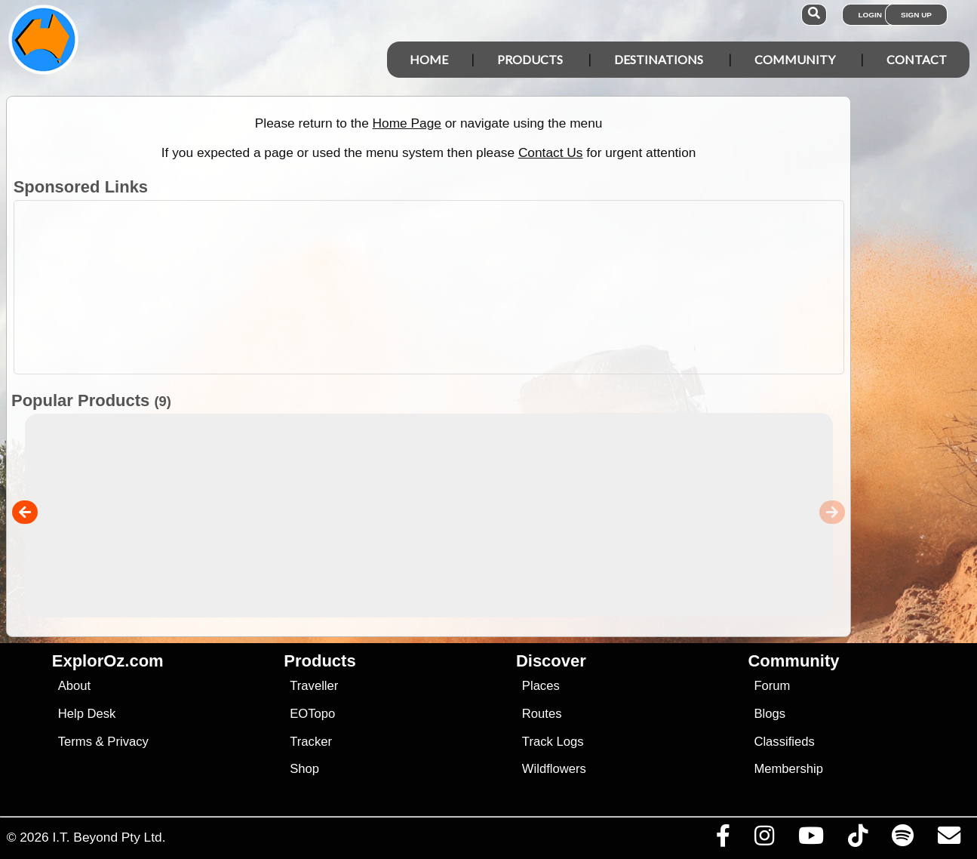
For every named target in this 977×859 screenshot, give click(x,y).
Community (794, 59)
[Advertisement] (496, 287)
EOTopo (312, 714)
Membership (788, 769)
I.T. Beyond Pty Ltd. (108, 837)
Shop (304, 769)
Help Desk (87, 714)
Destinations (658, 59)
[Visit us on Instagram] (763, 839)
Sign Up (916, 15)
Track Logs (553, 741)
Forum (772, 686)
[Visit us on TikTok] (857, 839)
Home (429, 59)
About (74, 686)
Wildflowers (554, 769)
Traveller (314, 686)
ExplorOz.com (108, 660)
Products (530, 59)
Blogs (769, 714)
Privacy (128, 741)
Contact (916, 59)
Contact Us (550, 152)
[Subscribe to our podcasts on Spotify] (902, 839)
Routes (542, 714)
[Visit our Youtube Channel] (810, 839)
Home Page (407, 123)
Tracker (311, 741)
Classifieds (784, 741)
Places (541, 686)
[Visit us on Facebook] (723, 839)
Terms (75, 741)
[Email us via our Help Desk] (949, 839)
